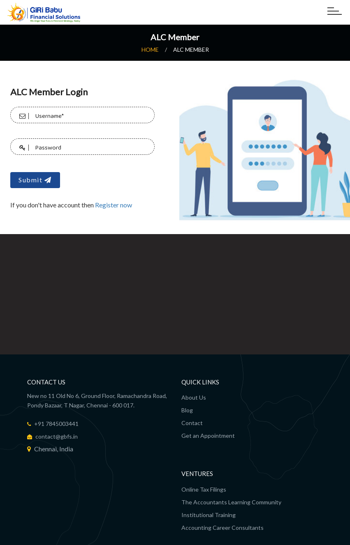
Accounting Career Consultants (222, 527)
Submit (35, 178)
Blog (187, 410)
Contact (192, 422)
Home (150, 49)
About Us (193, 397)
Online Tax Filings (203, 488)
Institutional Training (208, 514)
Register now (113, 203)
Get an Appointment (208, 435)
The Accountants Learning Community (231, 501)
